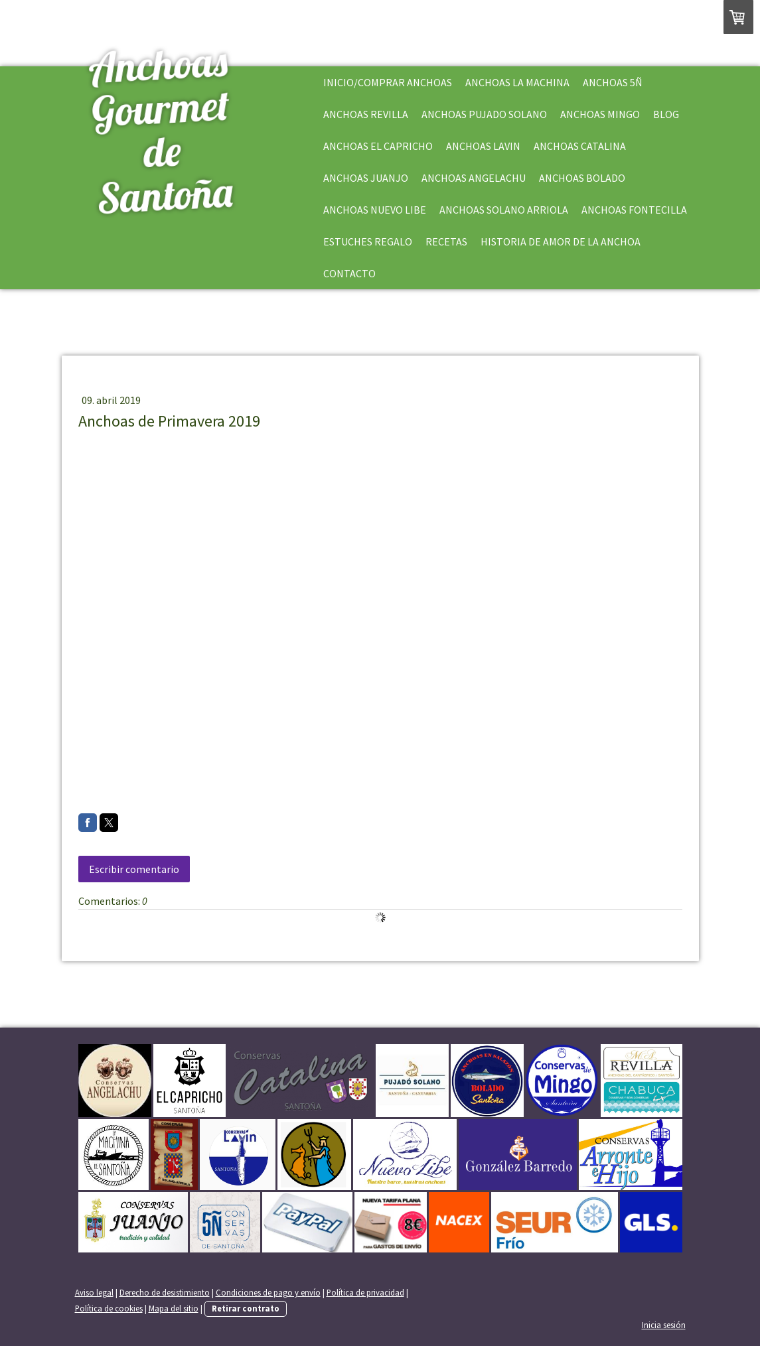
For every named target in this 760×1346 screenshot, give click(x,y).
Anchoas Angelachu (473, 177)
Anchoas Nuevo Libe (374, 209)
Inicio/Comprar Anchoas (387, 82)
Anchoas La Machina (517, 82)
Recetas (446, 241)
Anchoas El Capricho (378, 146)
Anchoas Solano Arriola (503, 209)
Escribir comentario (134, 869)
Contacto (349, 273)
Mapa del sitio (173, 1308)
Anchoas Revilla (365, 114)
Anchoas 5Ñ (613, 82)
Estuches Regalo (367, 241)
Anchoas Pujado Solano (484, 114)
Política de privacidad (365, 1292)
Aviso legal (94, 1292)
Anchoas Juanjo (365, 177)
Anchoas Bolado (582, 177)
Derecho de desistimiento (164, 1292)
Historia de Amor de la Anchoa (561, 241)
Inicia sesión (664, 1324)
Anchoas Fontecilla (634, 209)
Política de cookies (109, 1308)
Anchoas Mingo (600, 114)
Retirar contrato (245, 1308)
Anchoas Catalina (580, 146)
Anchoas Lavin (483, 146)
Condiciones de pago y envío (268, 1292)
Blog (666, 114)
